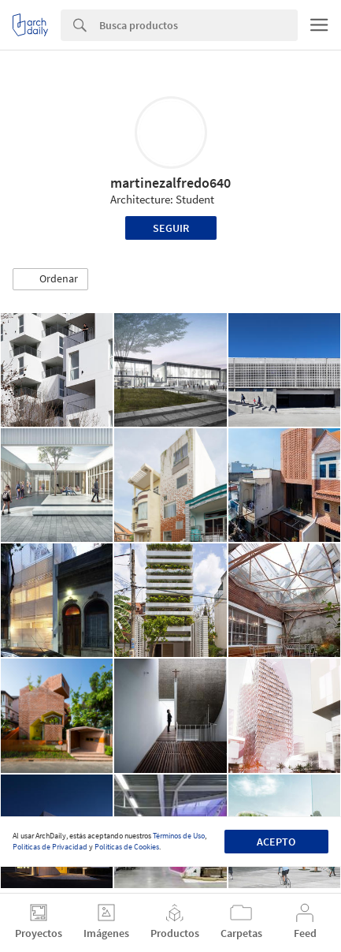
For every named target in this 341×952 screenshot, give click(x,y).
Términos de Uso (179, 836)
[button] (50, 279)
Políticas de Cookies (127, 847)
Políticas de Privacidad (50, 847)
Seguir (171, 228)
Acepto (276, 841)
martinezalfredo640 (170, 183)
